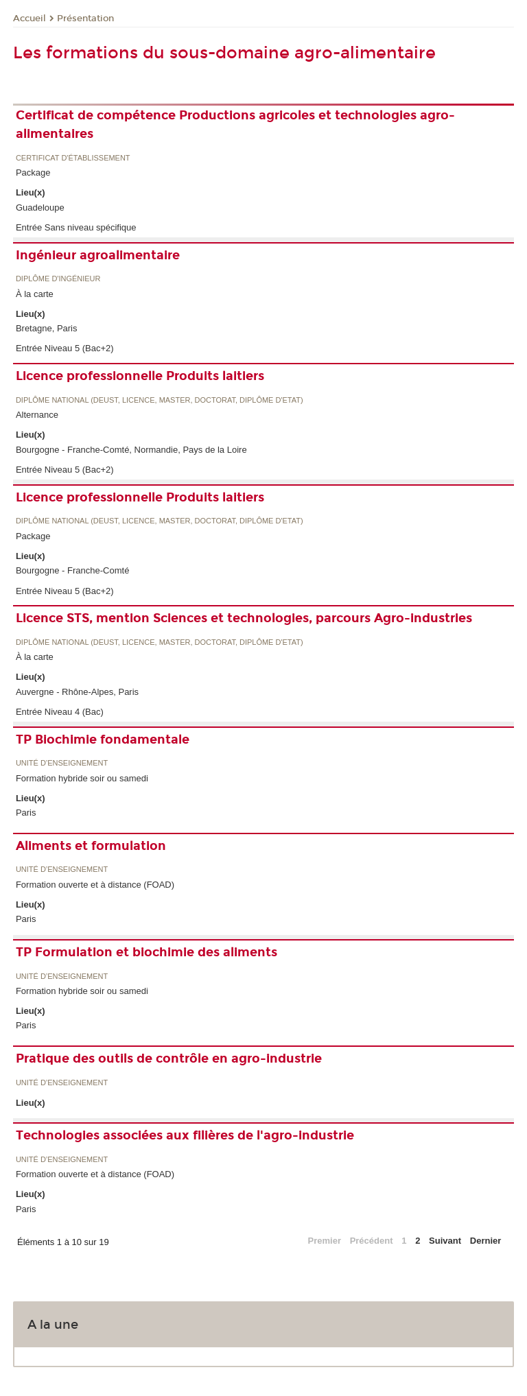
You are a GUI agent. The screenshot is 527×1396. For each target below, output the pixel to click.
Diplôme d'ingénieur (58, 279)
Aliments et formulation (91, 845)
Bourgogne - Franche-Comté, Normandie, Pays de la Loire (131, 450)
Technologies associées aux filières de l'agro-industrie (185, 1135)
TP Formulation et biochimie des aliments (146, 952)
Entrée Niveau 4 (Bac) (60, 712)
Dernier (486, 1240)
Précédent (371, 1240)
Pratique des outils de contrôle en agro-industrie (169, 1058)
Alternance (37, 415)
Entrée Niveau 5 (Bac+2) (65, 348)
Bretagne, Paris (47, 328)
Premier (324, 1240)
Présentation (85, 18)
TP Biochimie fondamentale (102, 739)
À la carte (35, 294)
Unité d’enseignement (62, 763)
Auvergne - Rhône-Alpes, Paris (77, 692)
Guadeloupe (40, 207)
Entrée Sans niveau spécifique (76, 227)
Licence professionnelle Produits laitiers (140, 375)
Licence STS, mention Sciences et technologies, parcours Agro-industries (244, 618)
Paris (26, 812)
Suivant (445, 1240)
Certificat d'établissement (73, 158)
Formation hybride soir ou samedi (82, 778)
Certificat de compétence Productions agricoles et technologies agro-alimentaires (235, 124)
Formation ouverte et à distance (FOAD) (95, 884)
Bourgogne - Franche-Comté (72, 570)
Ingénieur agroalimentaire (98, 255)
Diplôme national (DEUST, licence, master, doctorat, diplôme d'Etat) (159, 400)
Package (33, 172)
